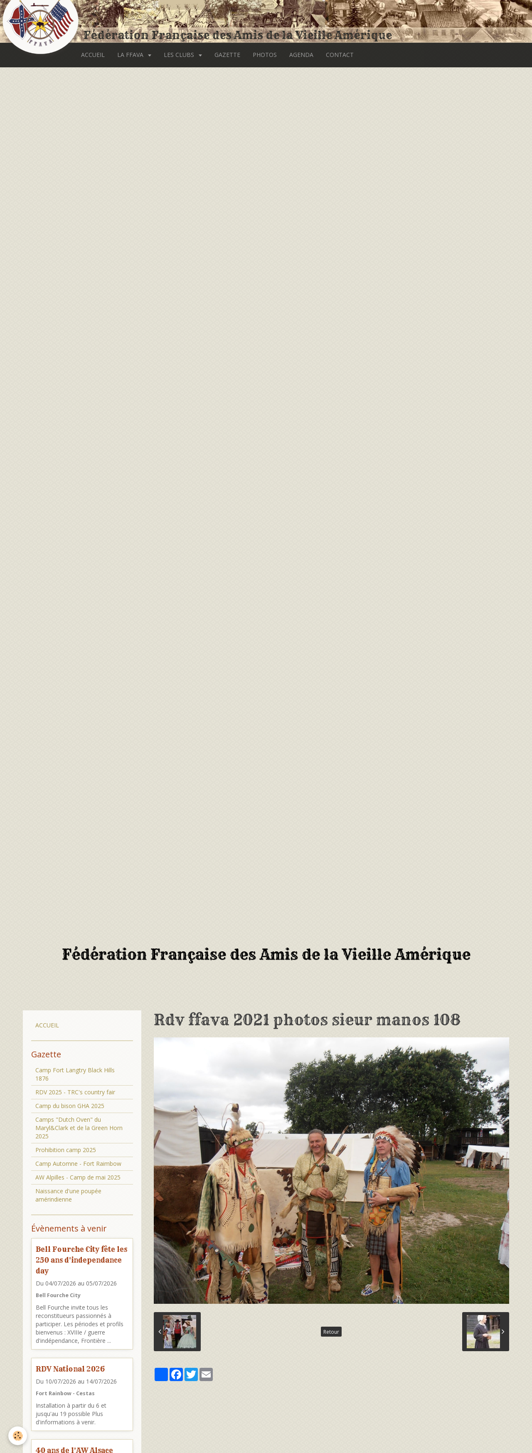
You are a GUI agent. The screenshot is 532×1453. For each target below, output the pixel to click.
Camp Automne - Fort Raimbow (78, 1163)
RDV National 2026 (70, 1368)
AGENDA (301, 55)
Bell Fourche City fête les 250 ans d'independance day (81, 1260)
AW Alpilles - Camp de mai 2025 (78, 1177)
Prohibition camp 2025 (65, 1150)
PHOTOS (265, 55)
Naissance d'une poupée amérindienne (68, 1195)
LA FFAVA (131, 55)
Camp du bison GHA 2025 (69, 1106)
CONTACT (340, 55)
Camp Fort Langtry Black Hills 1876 (75, 1074)
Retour (331, 1331)
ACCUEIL (93, 55)
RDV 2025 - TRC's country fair (75, 1092)
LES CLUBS (180, 55)
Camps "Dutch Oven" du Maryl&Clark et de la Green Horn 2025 (79, 1128)
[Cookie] (17, 1435)
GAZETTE (227, 55)
